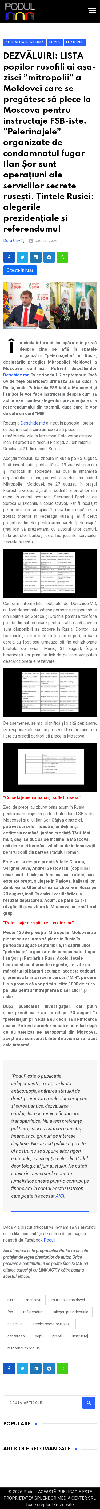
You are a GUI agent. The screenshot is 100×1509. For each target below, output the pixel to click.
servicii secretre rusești (52, 1324)
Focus (55, 42)
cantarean (16, 1336)
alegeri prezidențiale (71, 1312)
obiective (15, 1324)
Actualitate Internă (24, 42)
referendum (33, 1312)
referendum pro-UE (23, 1348)
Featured (74, 42)
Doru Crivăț (13, 240)
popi (38, 1336)
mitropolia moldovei (68, 1300)
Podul (49, 1240)
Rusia (11, 1300)
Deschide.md (33, 423)
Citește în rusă (20, 270)
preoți (57, 1336)
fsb (10, 1312)
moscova (33, 1300)
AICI (60, 1196)
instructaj (80, 1336)
